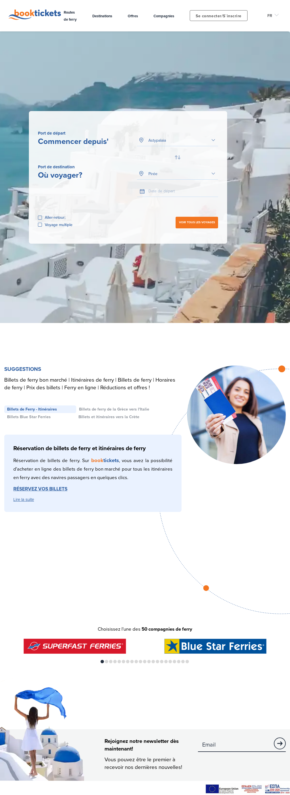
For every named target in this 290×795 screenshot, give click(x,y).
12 (149, 662)
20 (183, 662)
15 (161, 662)
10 (140, 662)
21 (187, 662)
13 (153, 662)
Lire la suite (23, 500)
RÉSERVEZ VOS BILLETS (40, 489)
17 (170, 662)
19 (178, 662)
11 (144, 662)
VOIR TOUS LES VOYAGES (197, 222)
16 (166, 662)
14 (157, 662)
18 (174, 662)
